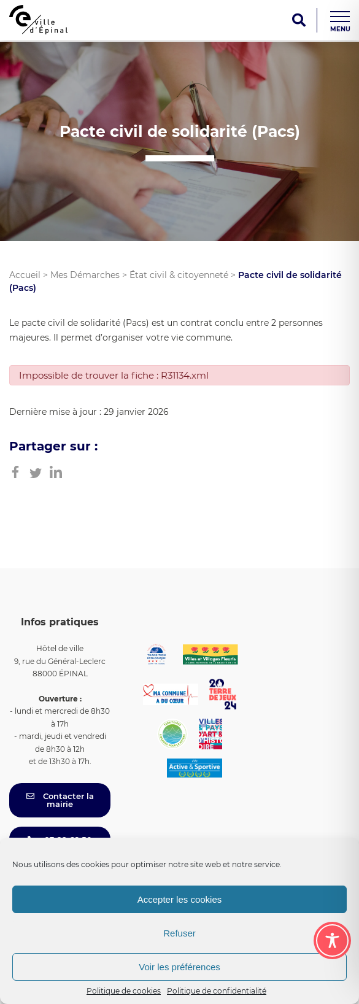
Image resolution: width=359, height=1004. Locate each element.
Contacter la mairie (60, 800)
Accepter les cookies (179, 899)
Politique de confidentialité (216, 990)
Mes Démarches (85, 274)
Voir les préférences (179, 967)
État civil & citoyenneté (178, 274)
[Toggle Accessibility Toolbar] (332, 940)
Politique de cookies (124, 990)
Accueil (25, 274)
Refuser (179, 933)
